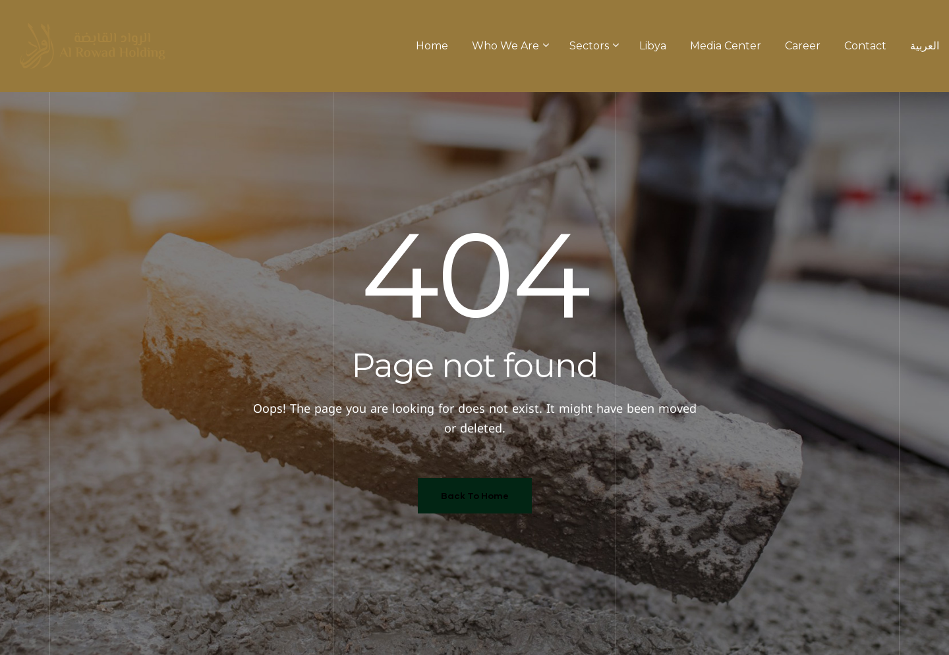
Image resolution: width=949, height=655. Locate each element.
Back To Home (475, 495)
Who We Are (509, 45)
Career (802, 45)
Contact (865, 45)
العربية (924, 45)
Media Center (725, 45)
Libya (652, 45)
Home (432, 45)
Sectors (592, 45)
